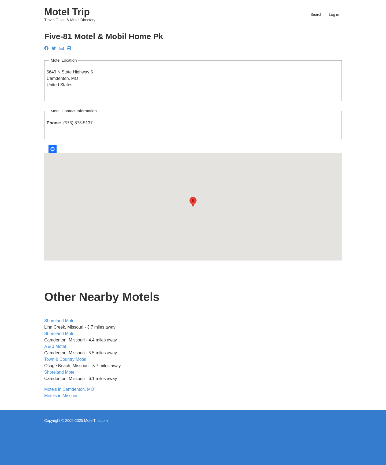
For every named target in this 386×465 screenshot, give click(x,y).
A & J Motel (55, 346)
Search (316, 14)
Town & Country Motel (65, 359)
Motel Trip (67, 11)
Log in (334, 14)
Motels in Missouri (61, 395)
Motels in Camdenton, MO (69, 389)
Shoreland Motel (60, 320)
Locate (53, 149)
